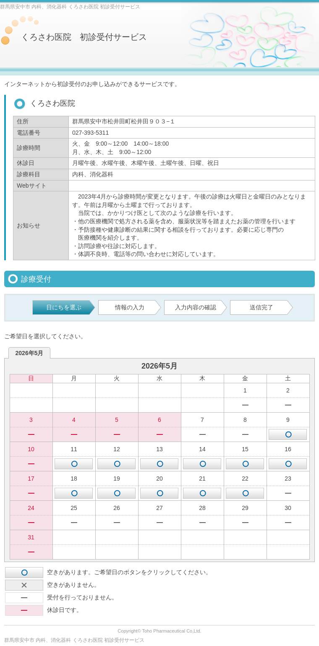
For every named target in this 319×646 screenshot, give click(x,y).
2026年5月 (30, 353)
